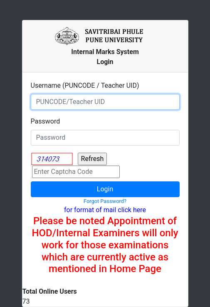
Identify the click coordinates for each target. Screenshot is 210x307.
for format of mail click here (105, 210)
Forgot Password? (105, 201)
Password (45, 121)
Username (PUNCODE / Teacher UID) (85, 85)
